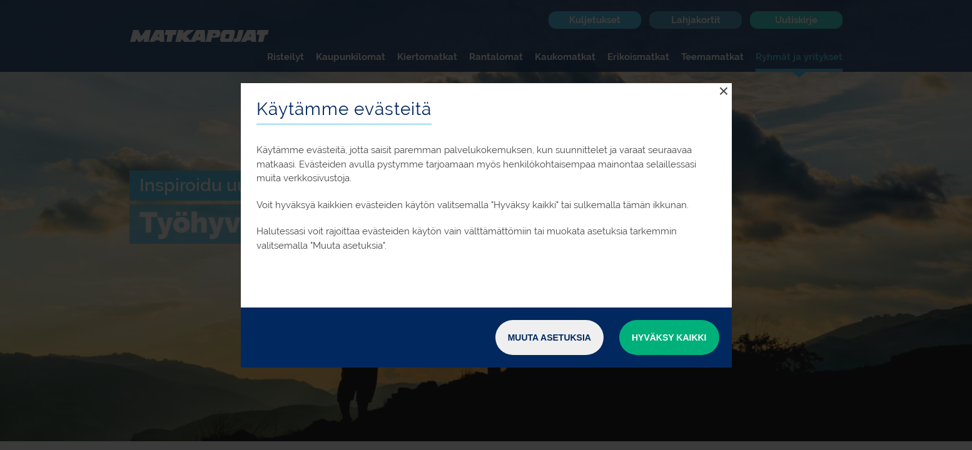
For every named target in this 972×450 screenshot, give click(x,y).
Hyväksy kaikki (669, 337)
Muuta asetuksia (549, 337)
